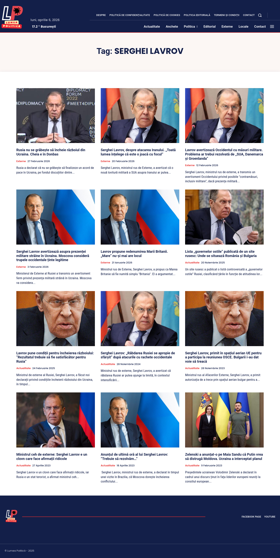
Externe (21, 161)
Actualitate (192, 262)
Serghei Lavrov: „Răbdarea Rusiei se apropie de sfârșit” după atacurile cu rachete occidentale (138, 355)
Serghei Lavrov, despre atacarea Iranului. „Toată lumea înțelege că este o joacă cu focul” (138, 152)
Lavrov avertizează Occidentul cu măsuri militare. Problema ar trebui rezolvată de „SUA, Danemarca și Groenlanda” (224, 154)
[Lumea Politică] (11, 515)
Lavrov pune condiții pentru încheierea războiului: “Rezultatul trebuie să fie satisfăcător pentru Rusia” (55, 357)
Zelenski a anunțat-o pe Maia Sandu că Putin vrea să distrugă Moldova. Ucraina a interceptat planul (224, 456)
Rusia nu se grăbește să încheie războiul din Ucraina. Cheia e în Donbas (50, 152)
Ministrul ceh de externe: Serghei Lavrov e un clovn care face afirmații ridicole (51, 456)
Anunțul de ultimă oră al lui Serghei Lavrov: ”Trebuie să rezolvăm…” (134, 456)
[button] (259, 15)
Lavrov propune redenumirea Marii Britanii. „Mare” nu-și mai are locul (134, 253)
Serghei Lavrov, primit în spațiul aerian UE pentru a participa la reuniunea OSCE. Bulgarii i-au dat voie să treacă (223, 357)
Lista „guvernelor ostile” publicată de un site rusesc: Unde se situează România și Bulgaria (221, 253)
